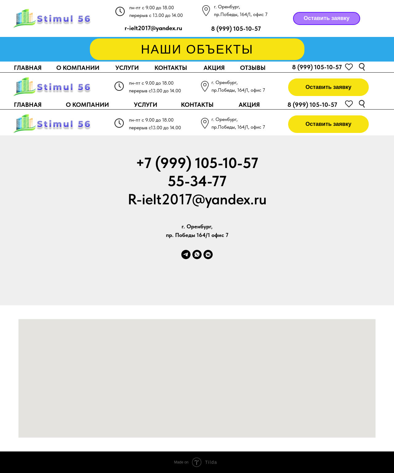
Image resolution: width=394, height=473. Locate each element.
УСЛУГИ (127, 67)
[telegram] (186, 254)
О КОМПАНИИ (77, 67)
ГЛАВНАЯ (28, 67)
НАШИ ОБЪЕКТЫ (197, 49)
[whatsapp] (197, 254)
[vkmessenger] (208, 254)
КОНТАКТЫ (171, 67)
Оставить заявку (326, 18)
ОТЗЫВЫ (253, 67)
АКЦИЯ (214, 67)
